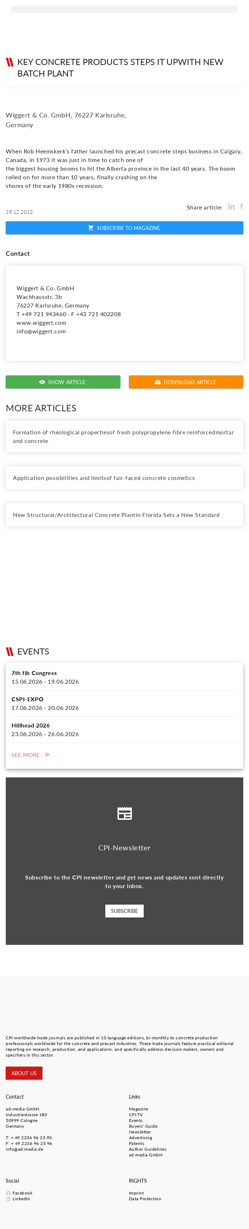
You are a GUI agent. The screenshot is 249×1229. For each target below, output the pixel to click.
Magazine (138, 1109)
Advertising (140, 1137)
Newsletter (140, 1132)
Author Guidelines (148, 1149)
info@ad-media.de (24, 1149)
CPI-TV (136, 1114)
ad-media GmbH (23, 1109)
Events (136, 1120)
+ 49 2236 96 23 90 (31, 1137)
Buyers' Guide (143, 1126)
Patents (136, 1143)
